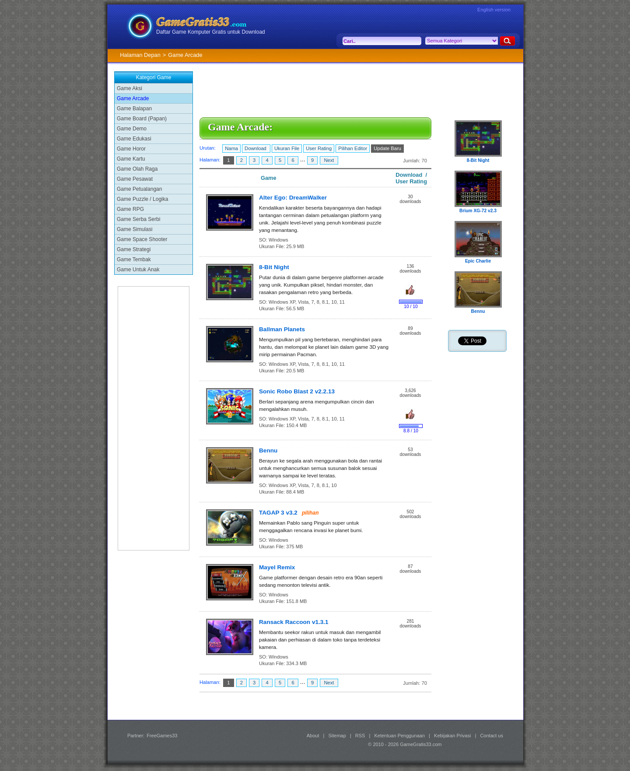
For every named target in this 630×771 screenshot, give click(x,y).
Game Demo (132, 129)
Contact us (491, 735)
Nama (231, 148)
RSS (360, 735)
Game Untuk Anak (138, 269)
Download (256, 148)
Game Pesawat (135, 179)
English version (494, 9)
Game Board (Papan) (142, 119)
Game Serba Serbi (138, 219)
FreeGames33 (162, 735)
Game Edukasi (134, 139)
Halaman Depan (140, 55)
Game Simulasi (134, 229)
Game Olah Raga (137, 169)
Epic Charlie (478, 261)
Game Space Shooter (142, 239)
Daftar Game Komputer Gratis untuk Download (210, 32)
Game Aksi (129, 88)
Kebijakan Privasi (452, 735)
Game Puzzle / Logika (142, 199)
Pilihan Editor (352, 148)
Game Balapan (134, 108)
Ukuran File (286, 148)
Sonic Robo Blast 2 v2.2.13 (297, 391)
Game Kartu (131, 159)
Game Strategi (133, 249)
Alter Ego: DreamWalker (293, 197)
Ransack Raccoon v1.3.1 (294, 622)
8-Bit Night (274, 267)
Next (328, 160)
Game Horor (131, 149)
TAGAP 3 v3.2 (278, 512)
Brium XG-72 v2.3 (478, 210)
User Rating (319, 148)
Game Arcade (133, 98)
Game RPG (130, 209)
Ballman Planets (282, 329)
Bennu (268, 450)
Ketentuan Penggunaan (399, 735)
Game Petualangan (139, 189)
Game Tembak (134, 259)
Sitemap (337, 735)
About (313, 735)
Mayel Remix (277, 567)
